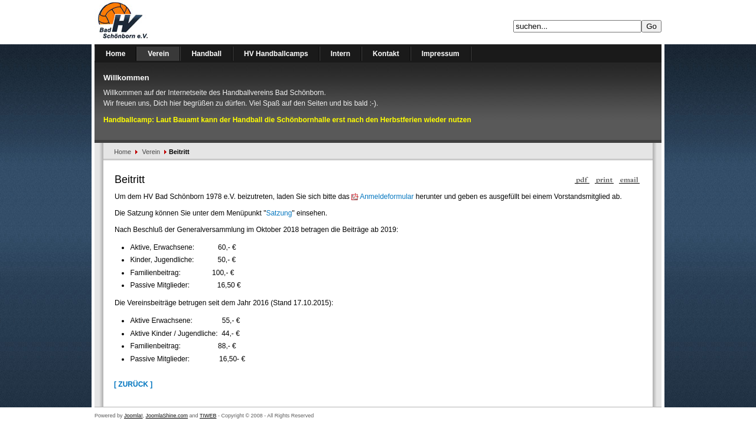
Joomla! (133, 416)
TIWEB (208, 416)
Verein (151, 151)
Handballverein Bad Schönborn (153, 22)
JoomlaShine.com (167, 416)
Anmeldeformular (386, 196)
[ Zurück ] (133, 384)
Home (122, 151)
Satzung (279, 213)
